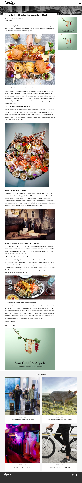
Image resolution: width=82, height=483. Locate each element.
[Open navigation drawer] (79, 3)
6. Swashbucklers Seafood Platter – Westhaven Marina (20, 302)
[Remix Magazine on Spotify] (76, 475)
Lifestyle (8, 18)
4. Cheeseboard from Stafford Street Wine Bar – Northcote (22, 243)
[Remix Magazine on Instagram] (73, 475)
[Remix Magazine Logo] (10, 3)
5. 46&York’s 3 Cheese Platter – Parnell (16, 257)
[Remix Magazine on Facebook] (70, 475)
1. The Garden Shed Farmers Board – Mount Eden (19, 88)
